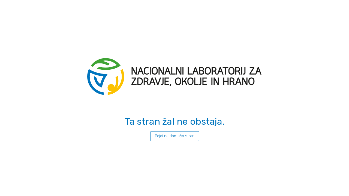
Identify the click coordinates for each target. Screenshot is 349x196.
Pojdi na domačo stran (174, 136)
